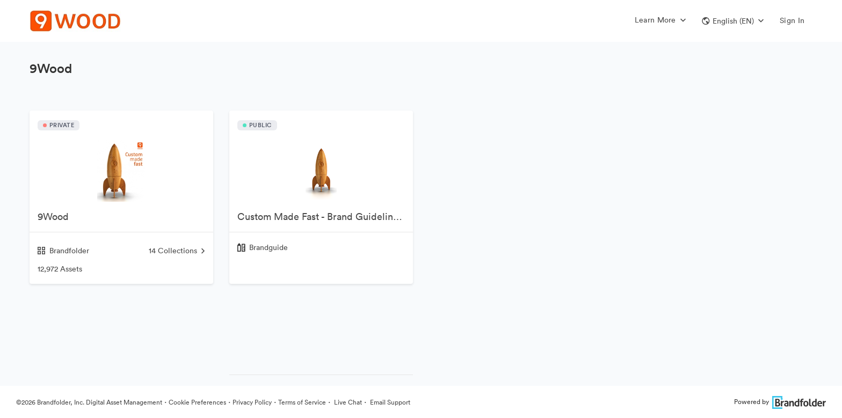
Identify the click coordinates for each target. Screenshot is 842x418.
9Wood (53, 216)
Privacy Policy (252, 402)
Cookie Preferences (197, 402)
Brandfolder (63, 250)
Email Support (389, 402)
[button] (733, 21)
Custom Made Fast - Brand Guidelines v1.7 (325, 216)
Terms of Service (302, 402)
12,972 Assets (60, 269)
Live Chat (347, 402)
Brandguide (268, 247)
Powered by (780, 401)
